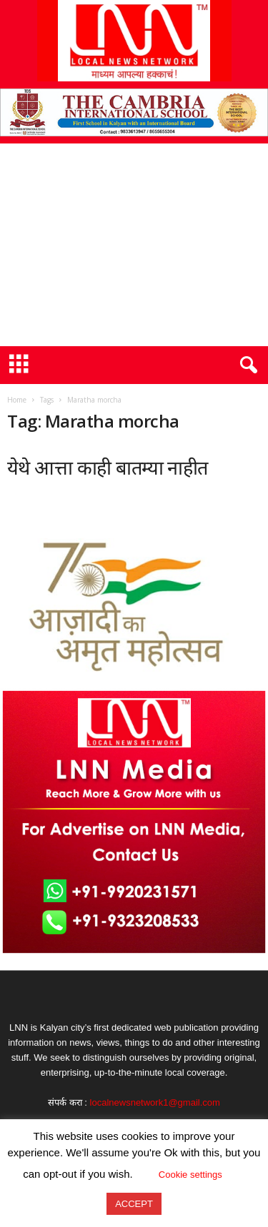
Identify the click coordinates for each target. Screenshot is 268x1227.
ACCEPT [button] (134, 1203)
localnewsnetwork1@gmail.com (155, 1102)
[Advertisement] (134, 245)
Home (16, 400)
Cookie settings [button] (190, 1174)
